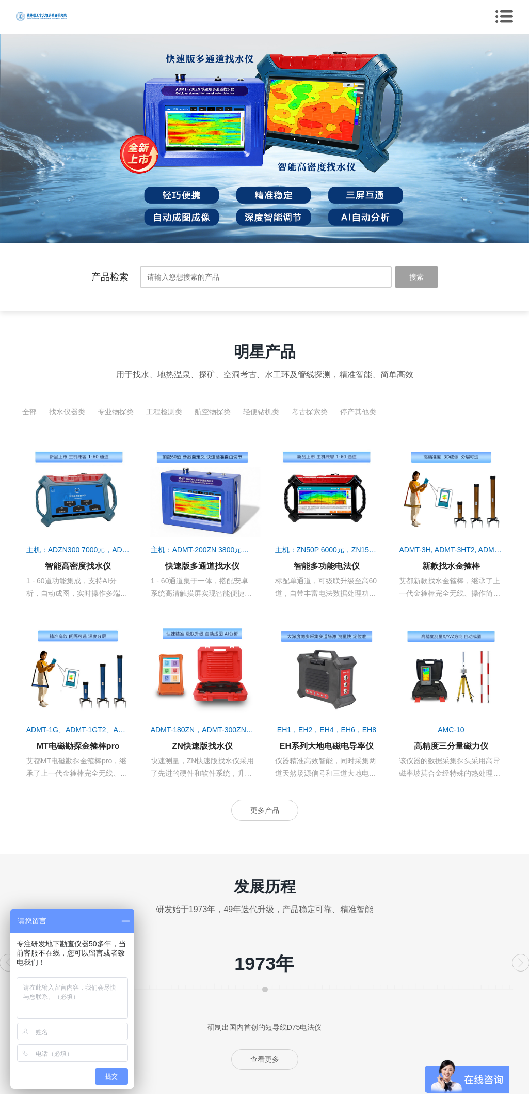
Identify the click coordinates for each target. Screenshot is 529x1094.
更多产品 (264, 810)
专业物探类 (116, 412)
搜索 (416, 277)
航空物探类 (213, 412)
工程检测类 (164, 412)
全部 (29, 412)
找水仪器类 (67, 412)
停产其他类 (358, 412)
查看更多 (264, 1059)
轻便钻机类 (261, 412)
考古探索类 (310, 412)
